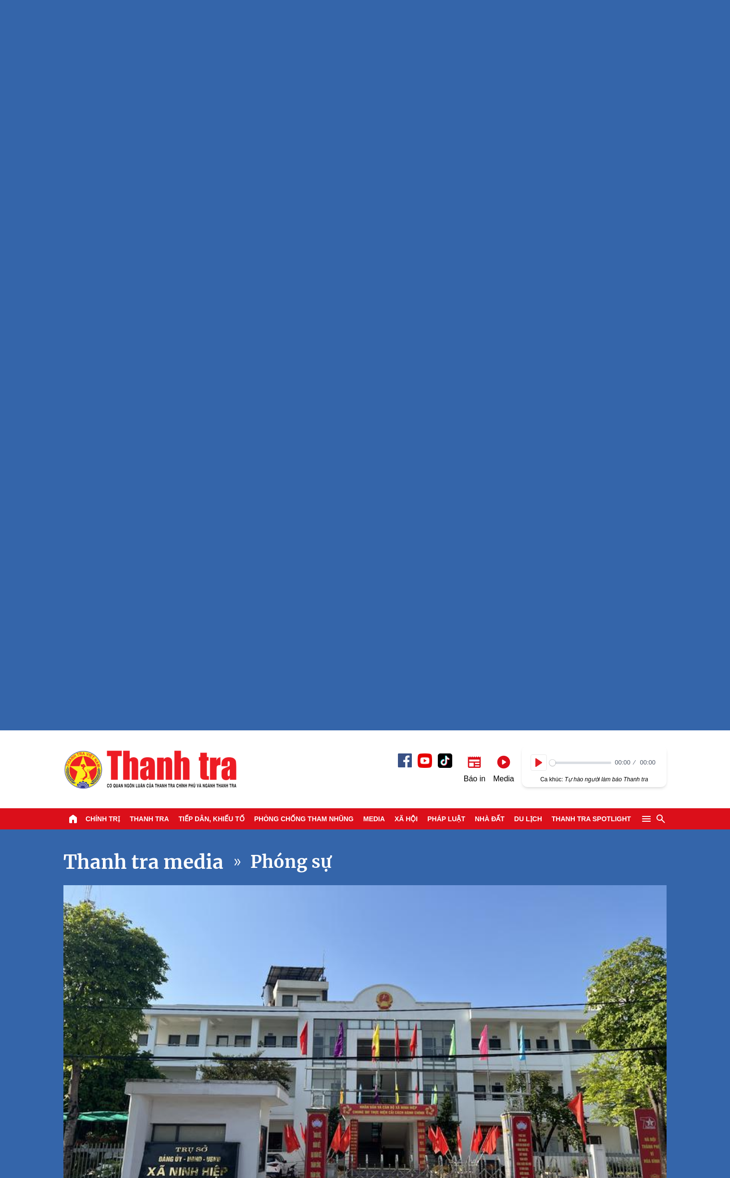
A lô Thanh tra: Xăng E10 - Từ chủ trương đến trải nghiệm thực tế (597, 920)
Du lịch (528, 88)
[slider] (580, 32)
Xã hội (406, 88)
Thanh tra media (143, 132)
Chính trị (103, 88)
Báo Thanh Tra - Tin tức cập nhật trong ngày (149, 39)
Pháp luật (446, 88)
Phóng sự (291, 131)
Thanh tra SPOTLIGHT (591, 88)
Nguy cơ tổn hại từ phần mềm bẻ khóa (180, 856)
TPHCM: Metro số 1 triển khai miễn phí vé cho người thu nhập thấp (452, 759)
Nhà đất (490, 88)
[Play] (539, 32)
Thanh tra (149, 88)
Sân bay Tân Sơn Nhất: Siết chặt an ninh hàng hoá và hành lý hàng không (455, 906)
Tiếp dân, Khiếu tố (212, 88)
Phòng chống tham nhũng (304, 88)
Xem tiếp (95, 643)
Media (374, 88)
